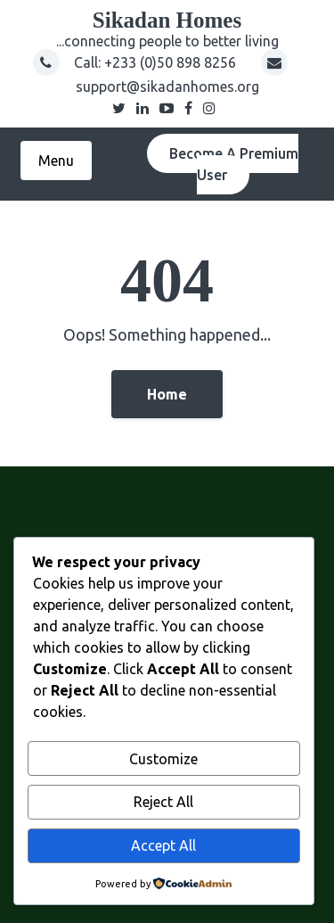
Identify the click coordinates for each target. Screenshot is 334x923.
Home (167, 394)
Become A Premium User (233, 164)
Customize (163, 759)
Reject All (163, 802)
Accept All (163, 845)
